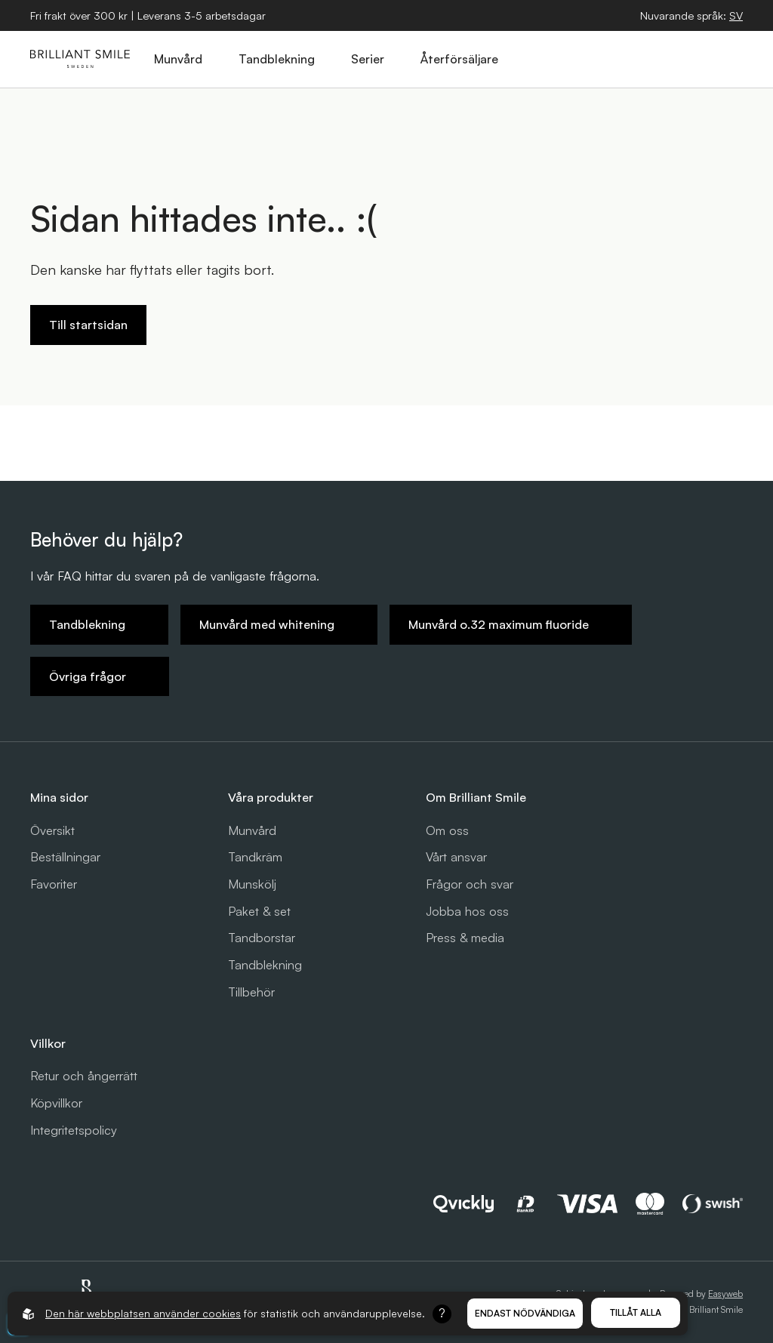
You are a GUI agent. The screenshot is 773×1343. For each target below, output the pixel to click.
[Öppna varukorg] (659, 59)
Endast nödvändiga (525, 1313)
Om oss (447, 830)
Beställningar (65, 856)
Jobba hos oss (467, 911)
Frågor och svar (469, 884)
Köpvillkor (56, 1102)
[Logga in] (693, 59)
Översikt (52, 830)
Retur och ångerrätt (83, 1075)
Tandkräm (255, 856)
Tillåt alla (635, 1312)
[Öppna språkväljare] (736, 15)
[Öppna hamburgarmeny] (728, 59)
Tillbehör (251, 992)
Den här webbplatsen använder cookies (143, 1313)
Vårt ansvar (456, 856)
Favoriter (53, 884)
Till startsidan (88, 324)
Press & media (465, 937)
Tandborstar (261, 937)
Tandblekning (265, 964)
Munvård (252, 830)
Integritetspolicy (73, 1130)
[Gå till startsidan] (80, 59)
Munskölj (252, 884)
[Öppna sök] (624, 59)
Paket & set (259, 911)
